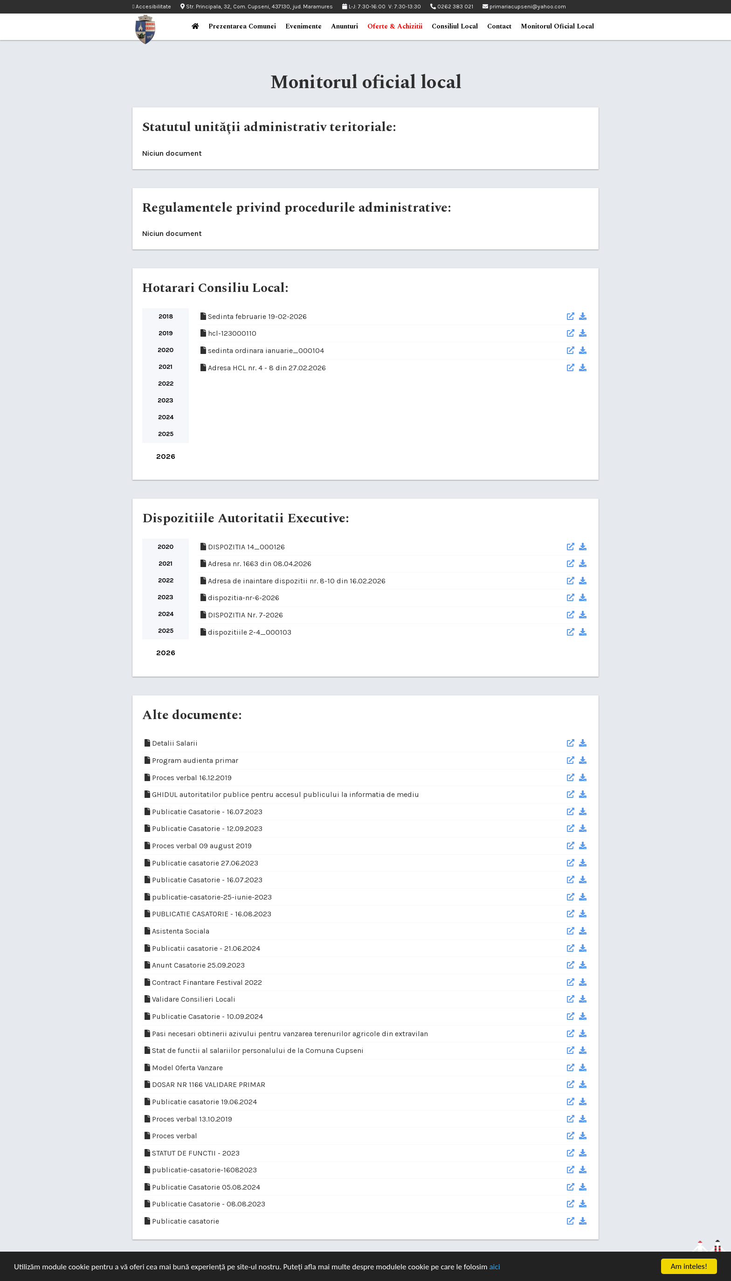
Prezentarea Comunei (242, 26)
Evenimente (303, 26)
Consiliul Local (455, 26)
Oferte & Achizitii (394, 26)
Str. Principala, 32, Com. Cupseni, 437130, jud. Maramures (256, 6)
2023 (165, 400)
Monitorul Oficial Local (557, 26)
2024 (165, 417)
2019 (166, 333)
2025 (165, 434)
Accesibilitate (151, 7)
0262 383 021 (451, 6)
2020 (165, 350)
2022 (165, 384)
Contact (499, 26)
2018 (166, 316)
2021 (165, 367)
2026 (165, 456)
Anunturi (344, 26)
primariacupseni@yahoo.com (524, 6)
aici (494, 1268)
